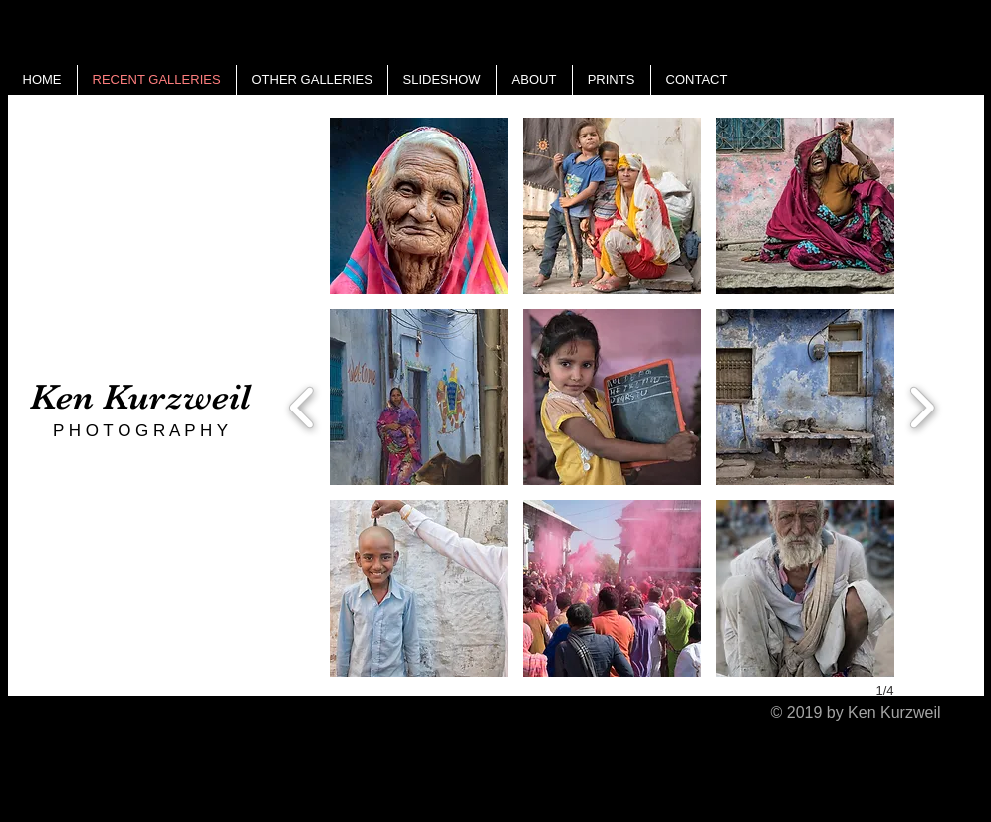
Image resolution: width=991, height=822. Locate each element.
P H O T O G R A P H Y (140, 430)
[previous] (302, 405)
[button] (419, 206)
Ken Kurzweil (140, 396)
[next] (921, 405)
